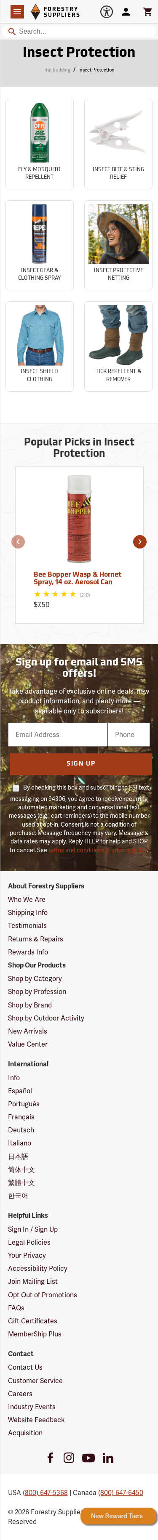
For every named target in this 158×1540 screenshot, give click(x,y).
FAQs (16, 1308)
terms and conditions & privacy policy (97, 850)
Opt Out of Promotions (42, 1295)
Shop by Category (35, 978)
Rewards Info (28, 952)
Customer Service (35, 1380)
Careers (20, 1393)
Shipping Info (28, 912)
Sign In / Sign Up (33, 1229)
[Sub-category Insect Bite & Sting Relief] (118, 144)
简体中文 (21, 1169)
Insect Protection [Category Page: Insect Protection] (79, 53)
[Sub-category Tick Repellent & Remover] (118, 346)
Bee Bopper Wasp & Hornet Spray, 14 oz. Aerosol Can (78, 579)
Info (14, 1077)
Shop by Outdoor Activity (46, 1018)
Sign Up (81, 764)
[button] (18, 542)
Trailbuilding (57, 70)
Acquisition (25, 1433)
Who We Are (27, 899)
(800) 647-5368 (45, 1492)
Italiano (19, 1143)
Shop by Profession (37, 991)
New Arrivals (27, 1031)
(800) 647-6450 (120, 1492)
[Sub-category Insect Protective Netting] (118, 245)
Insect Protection (96, 70)
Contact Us (25, 1367)
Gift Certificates (32, 1321)
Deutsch (21, 1130)
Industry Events (32, 1406)
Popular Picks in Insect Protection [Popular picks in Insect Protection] (79, 448)
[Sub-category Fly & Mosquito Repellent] (39, 144)
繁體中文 (21, 1182)
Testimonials (27, 925)
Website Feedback (36, 1419)
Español (20, 1091)
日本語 (18, 1156)
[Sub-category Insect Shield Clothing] (39, 346)
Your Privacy (27, 1255)
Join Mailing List (33, 1281)
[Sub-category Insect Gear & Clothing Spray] (39, 245)
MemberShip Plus (35, 1334)
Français (21, 1117)
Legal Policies (29, 1242)
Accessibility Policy (37, 1268)
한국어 (18, 1195)
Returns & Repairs (35, 939)
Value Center (28, 1044)
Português (24, 1104)
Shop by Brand (30, 1005)
